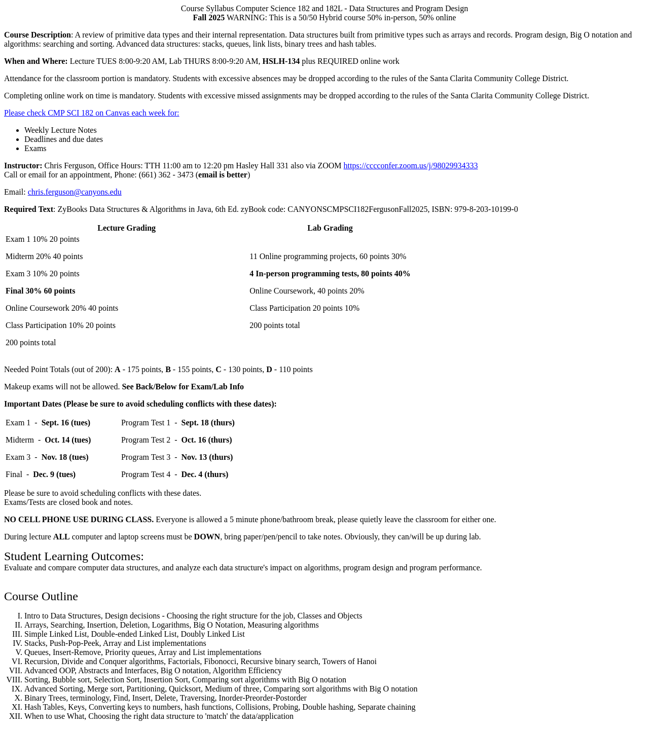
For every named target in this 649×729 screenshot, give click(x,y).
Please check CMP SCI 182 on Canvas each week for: (91, 112)
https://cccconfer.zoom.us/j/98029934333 (411, 165)
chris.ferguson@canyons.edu (75, 192)
